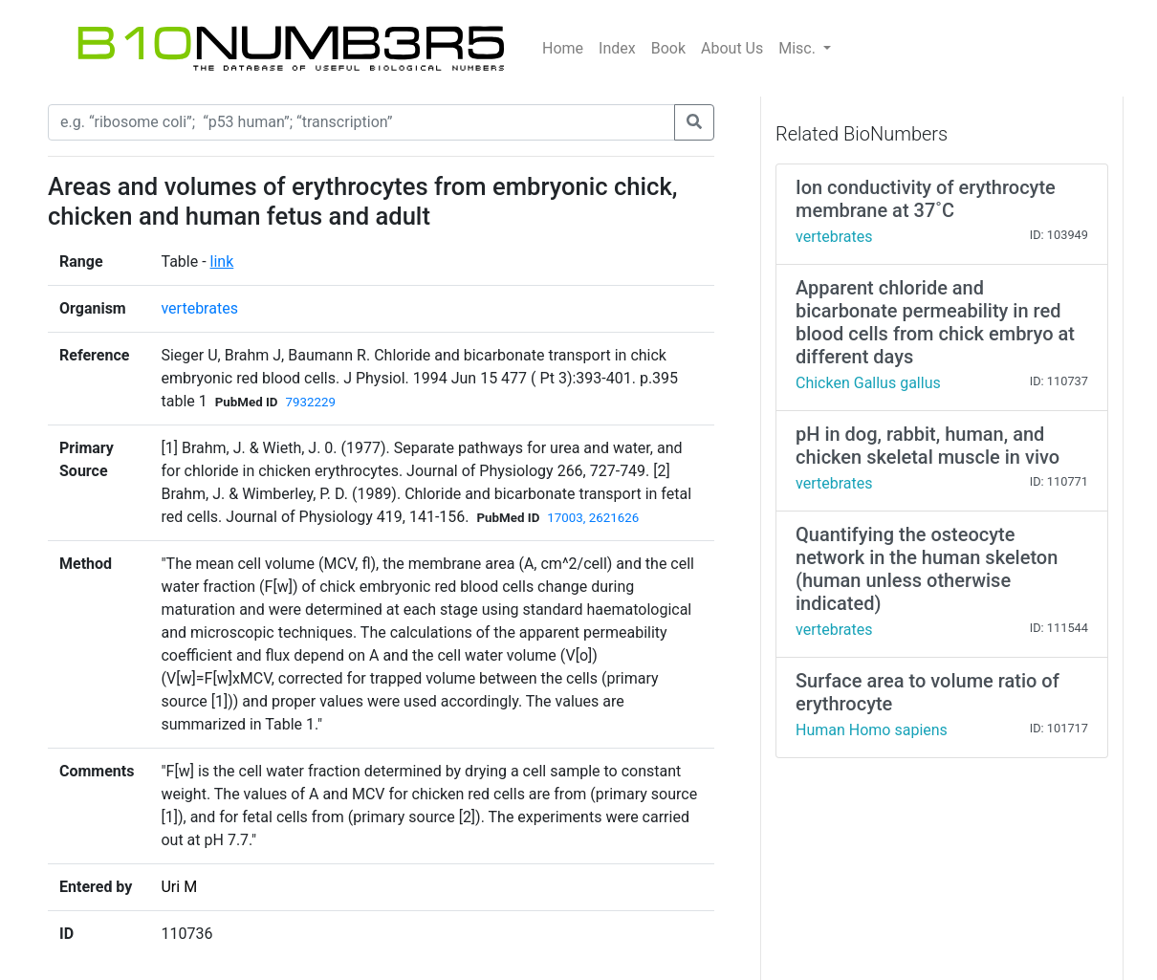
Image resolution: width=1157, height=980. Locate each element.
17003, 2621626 (593, 518)
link (222, 261)
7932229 (311, 402)
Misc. (798, 48)
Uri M (179, 887)
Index (617, 48)
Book (668, 48)
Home (562, 48)
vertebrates (199, 308)
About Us (732, 48)
